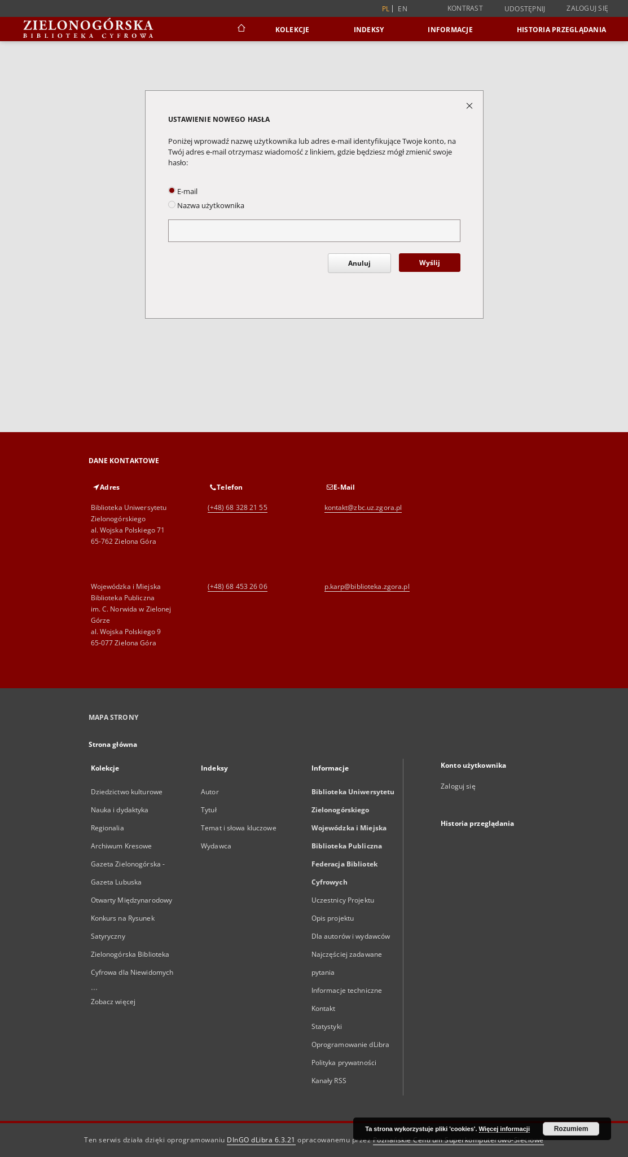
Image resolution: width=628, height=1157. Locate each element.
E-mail (182, 191)
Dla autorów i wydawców (350, 936)
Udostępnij (525, 9)
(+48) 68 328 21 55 (237, 507)
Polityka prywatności (343, 1062)
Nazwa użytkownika (206, 205)
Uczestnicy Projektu (342, 900)
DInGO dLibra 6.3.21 (261, 1140)
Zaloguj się (587, 8)
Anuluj (359, 263)
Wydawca (216, 846)
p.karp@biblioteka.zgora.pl (367, 586)
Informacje (450, 29)
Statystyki (326, 1026)
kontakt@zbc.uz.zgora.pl (363, 507)
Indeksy (369, 29)
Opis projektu (332, 918)
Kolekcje (292, 29)
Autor (210, 792)
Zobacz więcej (113, 1001)
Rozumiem (571, 1129)
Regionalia (107, 828)
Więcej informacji (504, 1128)
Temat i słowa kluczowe (238, 828)
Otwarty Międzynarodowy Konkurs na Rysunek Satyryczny (132, 918)
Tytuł (209, 810)
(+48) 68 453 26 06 (237, 586)
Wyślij (429, 262)
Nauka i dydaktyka (120, 810)
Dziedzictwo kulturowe (127, 792)
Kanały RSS (328, 1080)
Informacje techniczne (347, 990)
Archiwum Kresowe (121, 846)
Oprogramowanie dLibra (350, 1044)
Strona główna (113, 744)
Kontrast (465, 8)
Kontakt (323, 1008)
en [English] (402, 8)
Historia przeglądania (561, 29)
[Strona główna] (240, 29)
